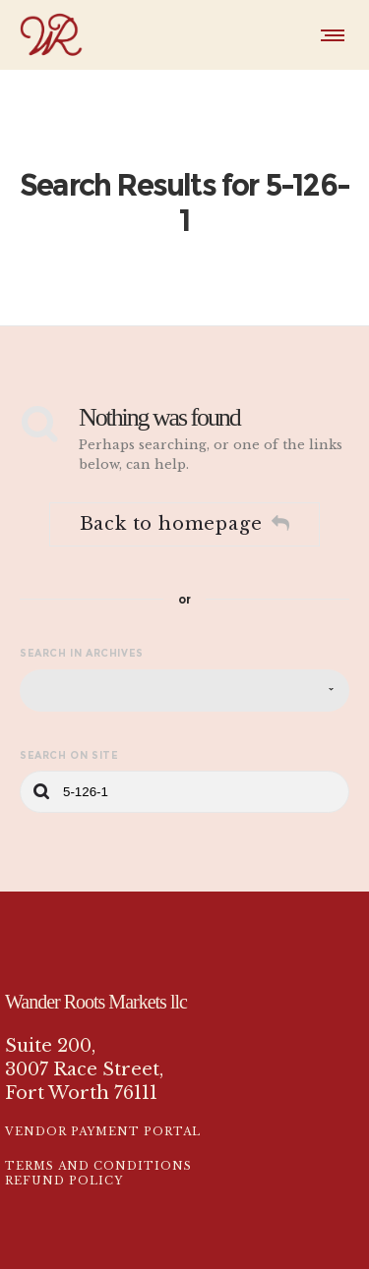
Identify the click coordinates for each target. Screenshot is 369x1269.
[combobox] (184, 651)
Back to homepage (185, 485)
